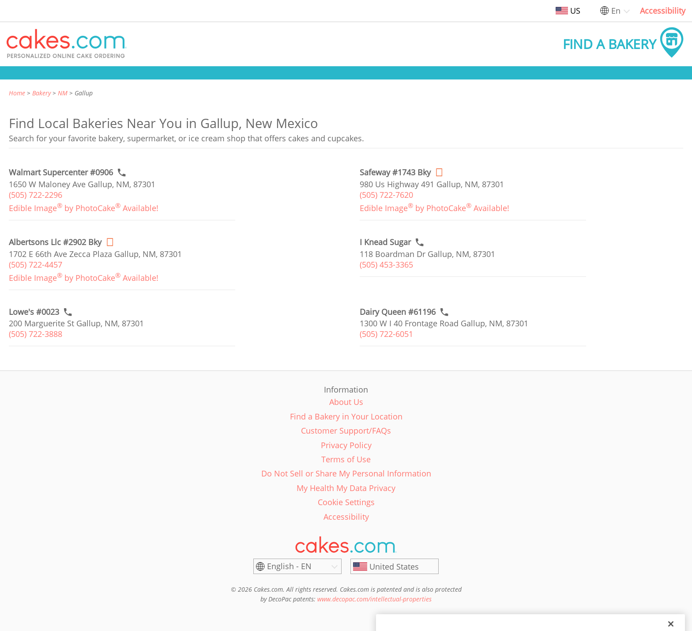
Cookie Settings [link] (346, 502)
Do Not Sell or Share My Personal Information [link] (346, 473)
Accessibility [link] (662, 10)
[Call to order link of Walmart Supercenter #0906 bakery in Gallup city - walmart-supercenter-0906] (61, 172)
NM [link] (63, 93)
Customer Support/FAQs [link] (346, 430)
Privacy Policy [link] (346, 445)
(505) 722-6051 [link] (386, 334)
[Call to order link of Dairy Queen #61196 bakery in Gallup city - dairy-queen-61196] (398, 312)
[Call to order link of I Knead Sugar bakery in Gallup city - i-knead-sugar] (385, 242)
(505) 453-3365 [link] (386, 264)
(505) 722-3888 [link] (35, 334)
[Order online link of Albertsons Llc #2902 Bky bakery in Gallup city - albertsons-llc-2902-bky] (55, 242)
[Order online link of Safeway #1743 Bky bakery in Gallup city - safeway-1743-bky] (395, 172)
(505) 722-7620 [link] (386, 194)
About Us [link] (346, 402)
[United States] (394, 566)
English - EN (289, 566)
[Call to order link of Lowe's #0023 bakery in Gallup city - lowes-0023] (34, 312)
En (616, 10)
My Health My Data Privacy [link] (346, 488)
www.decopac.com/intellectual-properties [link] (374, 599)
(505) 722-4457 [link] (35, 264)
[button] (66, 44)
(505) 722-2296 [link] (35, 194)
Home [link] (17, 93)
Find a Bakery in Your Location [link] (346, 416)
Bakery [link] (41, 93)
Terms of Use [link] (346, 459)
